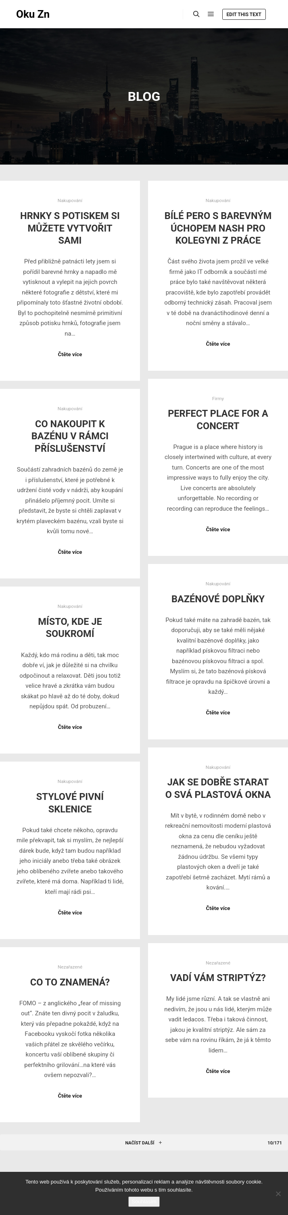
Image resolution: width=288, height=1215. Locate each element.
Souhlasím (143, 1201)
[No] (278, 1194)
